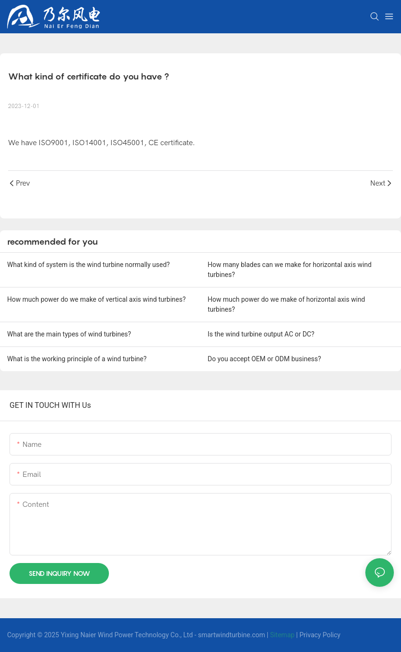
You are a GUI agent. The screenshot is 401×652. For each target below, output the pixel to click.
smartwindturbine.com (231, 635)
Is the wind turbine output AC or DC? (261, 334)
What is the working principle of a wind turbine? (77, 359)
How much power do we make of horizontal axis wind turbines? (286, 304)
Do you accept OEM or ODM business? (264, 359)
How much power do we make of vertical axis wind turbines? (96, 299)
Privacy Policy (320, 635)
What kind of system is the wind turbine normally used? (88, 264)
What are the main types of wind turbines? (69, 334)
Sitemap (282, 635)
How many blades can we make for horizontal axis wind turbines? (290, 269)
